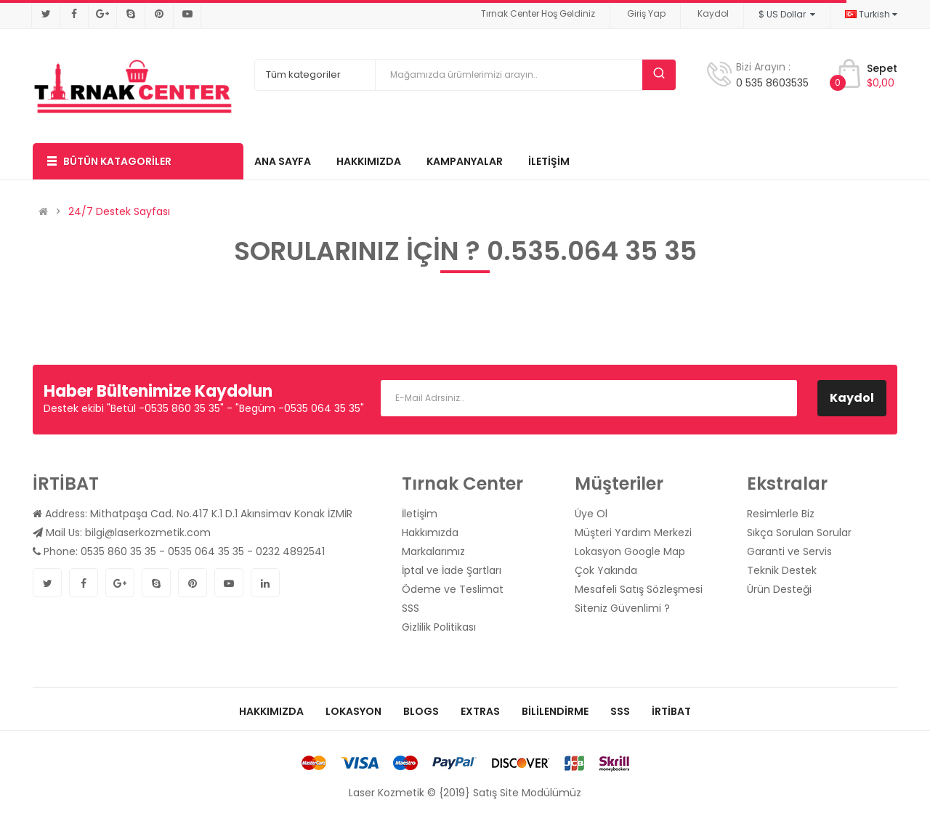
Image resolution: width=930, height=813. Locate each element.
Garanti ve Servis (789, 551)
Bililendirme (555, 711)
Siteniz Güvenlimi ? (622, 608)
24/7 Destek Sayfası (119, 211)
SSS (410, 608)
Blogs (421, 711)
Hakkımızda (430, 532)
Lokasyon (353, 711)
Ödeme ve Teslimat (453, 589)
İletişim (419, 513)
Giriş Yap (646, 13)
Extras (480, 711)
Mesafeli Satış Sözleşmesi (639, 589)
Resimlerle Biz (780, 513)
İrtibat (671, 711)
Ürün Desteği (779, 589)
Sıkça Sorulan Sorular (799, 532)
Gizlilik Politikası (439, 627)
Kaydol (713, 13)
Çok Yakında (606, 570)
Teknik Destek (782, 570)
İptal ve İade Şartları (451, 570)
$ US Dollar (787, 14)
